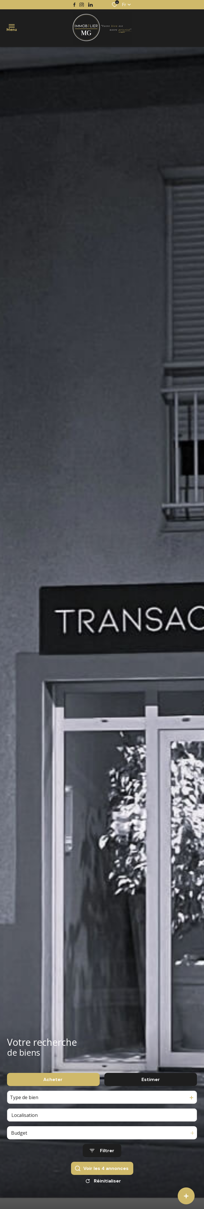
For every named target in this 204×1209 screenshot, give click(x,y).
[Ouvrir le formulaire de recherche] (102, 1155)
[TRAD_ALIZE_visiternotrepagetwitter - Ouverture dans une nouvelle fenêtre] (90, 5)
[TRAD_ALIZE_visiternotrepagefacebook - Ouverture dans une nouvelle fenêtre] (74, 5)
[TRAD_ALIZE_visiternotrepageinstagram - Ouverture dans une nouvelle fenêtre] (81, 5)
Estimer (150, 1085)
